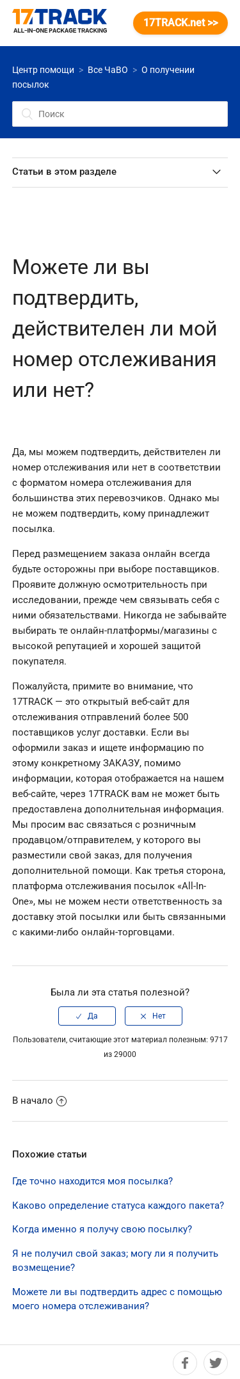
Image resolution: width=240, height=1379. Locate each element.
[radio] (87, 1016)
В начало (39, 1100)
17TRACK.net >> (180, 23)
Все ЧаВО (108, 70)
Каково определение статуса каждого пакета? (118, 1205)
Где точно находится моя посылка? (92, 1181)
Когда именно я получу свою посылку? (102, 1229)
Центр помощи (43, 70)
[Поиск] (120, 114)
